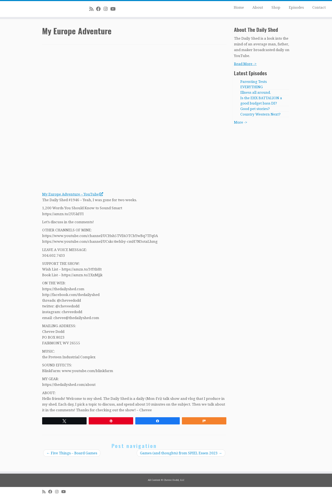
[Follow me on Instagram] (107, 9)
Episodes (296, 7)
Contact (319, 7)
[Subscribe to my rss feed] (92, 9)
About (257, 7)
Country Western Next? (260, 114)
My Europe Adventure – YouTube (72, 194)
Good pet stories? (255, 109)
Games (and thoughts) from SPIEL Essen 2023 (181, 453)
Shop (275, 7)
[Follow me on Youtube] (114, 9)
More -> (240, 122)
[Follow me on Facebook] (100, 9)
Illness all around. (255, 92)
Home (239, 7)
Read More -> (245, 64)
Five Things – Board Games (71, 453)
